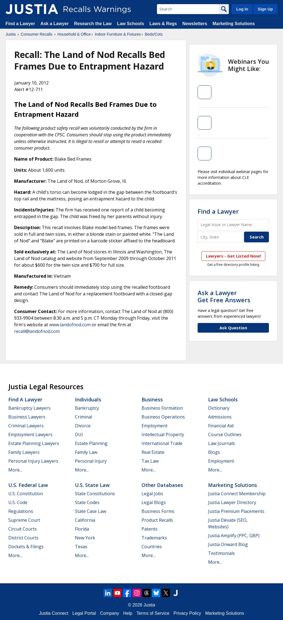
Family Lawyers (24, 452)
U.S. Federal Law (28, 485)
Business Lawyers (26, 417)
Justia (11, 34)
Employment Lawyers (30, 434)
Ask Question (233, 327)
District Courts (23, 538)
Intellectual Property (163, 434)
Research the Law (93, 23)
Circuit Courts (22, 529)
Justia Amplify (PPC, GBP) (234, 535)
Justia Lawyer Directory (232, 502)
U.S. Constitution (25, 494)
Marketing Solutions (234, 23)
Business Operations (163, 417)
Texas (81, 547)
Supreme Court (24, 520)
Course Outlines (225, 434)
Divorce (83, 426)
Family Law (86, 452)
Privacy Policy (187, 613)
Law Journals (221, 443)
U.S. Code (17, 502)
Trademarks (154, 538)
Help (127, 613)
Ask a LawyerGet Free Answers (224, 296)
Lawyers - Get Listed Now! (233, 256)
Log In (242, 9)
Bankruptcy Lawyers (29, 408)
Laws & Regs (163, 23)
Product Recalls (157, 520)
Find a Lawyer (20, 23)
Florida (82, 529)
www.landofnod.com (70, 325)
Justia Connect (53, 613)
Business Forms (158, 511)
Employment (154, 426)
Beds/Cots (154, 34)
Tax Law (150, 461)
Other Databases (162, 485)
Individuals (88, 399)
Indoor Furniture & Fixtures (118, 34)
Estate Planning (91, 443)
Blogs (214, 452)
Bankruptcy (87, 408)
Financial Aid (221, 426)
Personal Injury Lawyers (33, 461)
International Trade (162, 443)
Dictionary (218, 408)
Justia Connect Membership (237, 494)
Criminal (83, 417)
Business (152, 399)
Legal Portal (84, 613)
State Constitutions (95, 494)
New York (85, 538)
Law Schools (130, 23)
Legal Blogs (154, 502)
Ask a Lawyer (55, 23)
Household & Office (74, 34)
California (85, 520)
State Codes (87, 502)
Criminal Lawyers (26, 426)
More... (15, 470)
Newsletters (194, 23)
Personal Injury (91, 461)
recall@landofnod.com (37, 331)
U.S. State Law (92, 485)
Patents (150, 529)
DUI (79, 434)
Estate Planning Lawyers (33, 443)
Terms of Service (153, 613)
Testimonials (221, 553)
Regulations (20, 511)
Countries (152, 547)
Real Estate (153, 452)
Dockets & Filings (26, 547)
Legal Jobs (152, 494)
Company (109, 613)
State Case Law (90, 511)
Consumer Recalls (36, 34)
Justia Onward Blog (228, 544)
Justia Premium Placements (236, 511)
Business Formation (162, 408)
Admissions (220, 417)
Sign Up (265, 9)
